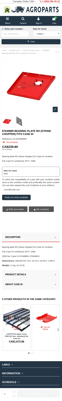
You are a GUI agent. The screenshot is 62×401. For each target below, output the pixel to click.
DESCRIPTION (31, 237)
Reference (7, 139)
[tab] (31, 237)
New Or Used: (40, 29)
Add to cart (38, 394)
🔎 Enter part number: (12, 29)
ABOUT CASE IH (31, 284)
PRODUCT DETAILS (31, 274)
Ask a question (41, 209)
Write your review (15, 209)
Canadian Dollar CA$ (24, 1)
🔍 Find (31, 41)
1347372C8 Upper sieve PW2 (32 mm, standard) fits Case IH (16, 336)
